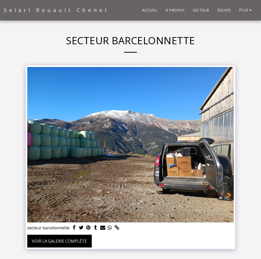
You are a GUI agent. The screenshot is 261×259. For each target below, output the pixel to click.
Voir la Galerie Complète (59, 241)
